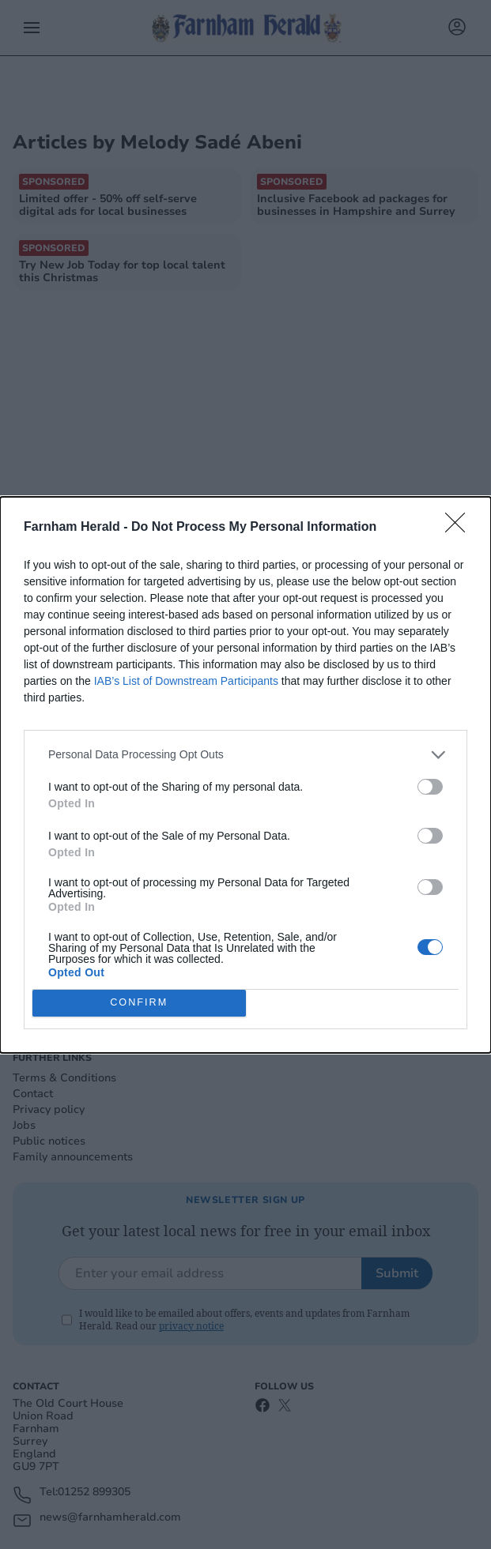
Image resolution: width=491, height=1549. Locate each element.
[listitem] (245, 754)
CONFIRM (138, 1003)
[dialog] (245, 775)
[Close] (460, 528)
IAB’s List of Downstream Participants (186, 681)
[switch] (430, 787)
